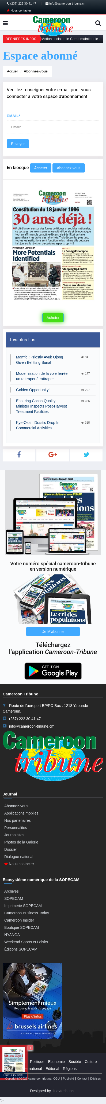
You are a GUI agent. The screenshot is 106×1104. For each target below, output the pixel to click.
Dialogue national (18, 856)
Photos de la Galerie (21, 842)
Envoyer (18, 144)
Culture (91, 1061)
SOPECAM (13, 898)
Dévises (95, 1078)
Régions (70, 1068)
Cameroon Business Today (26, 913)
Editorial (52, 1068)
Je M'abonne (53, 631)
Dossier (10, 849)
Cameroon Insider (19, 920)
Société (75, 1061)
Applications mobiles (21, 813)
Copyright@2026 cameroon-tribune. (28, 1078)
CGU (56, 1078)
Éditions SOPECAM (20, 949)
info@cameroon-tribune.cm (66, 3)
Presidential (16, 1061)
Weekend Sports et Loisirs (26, 942)
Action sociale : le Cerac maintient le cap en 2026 (72, 39)
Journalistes (14, 835)
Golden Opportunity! (33, 390)
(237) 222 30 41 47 (21, 3)
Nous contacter (19, 10)
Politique (37, 1061)
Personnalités (15, 828)
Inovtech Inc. (63, 1091)
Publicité (68, 1078)
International (31, 1068)
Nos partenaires (17, 820)
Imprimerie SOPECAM (23, 906)
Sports (12, 1068)
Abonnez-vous (36, 71)
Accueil (12, 71)
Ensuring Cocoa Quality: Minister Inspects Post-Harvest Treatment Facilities (41, 406)
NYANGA (12, 935)
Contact (82, 1078)
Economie (56, 1061)
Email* (14, 116)
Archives (11, 891)
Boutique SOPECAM (21, 927)
